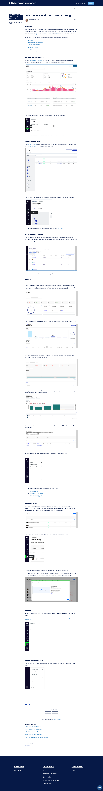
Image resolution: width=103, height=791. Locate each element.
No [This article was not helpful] (55, 712)
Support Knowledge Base (34, 51)
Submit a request (57, 719)
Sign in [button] (91, 3)
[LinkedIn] (30, 704)
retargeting (50, 33)
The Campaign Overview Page (35, 42)
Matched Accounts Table (34, 44)
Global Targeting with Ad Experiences (34, 729)
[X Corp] (28, 704)
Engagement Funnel (34, 491)
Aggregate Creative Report (36, 495)
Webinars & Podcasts (50, 774)
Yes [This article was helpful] (47, 712)
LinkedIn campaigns (32, 146)
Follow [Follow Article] (75, 19)
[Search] (83, 9)
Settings (30, 49)
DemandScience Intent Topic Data (33, 734)
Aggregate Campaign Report (36, 493)
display (46, 33)
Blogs (44, 770)
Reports (30, 46)
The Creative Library (33, 47)
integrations (53, 618)
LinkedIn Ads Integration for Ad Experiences (15, 23)
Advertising (24, 9)
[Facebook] (26, 704)
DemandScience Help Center (15, 9)
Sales (73, 770)
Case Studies (47, 777)
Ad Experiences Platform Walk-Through (15, 17)
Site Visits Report (34, 490)
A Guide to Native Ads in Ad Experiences (35, 731)
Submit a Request (81, 3)
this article (61, 135)
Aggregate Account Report (36, 496)
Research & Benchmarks (51, 780)
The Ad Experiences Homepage (35, 40)
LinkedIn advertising (38, 34)
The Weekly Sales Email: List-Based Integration (36, 737)
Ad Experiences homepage (35, 60)
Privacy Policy (47, 783)
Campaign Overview (32, 144)
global (57, 33)
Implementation (31, 9)
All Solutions (18, 770)
